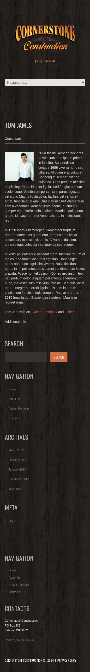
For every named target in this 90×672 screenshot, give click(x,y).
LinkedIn (71, 312)
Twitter (36, 312)
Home (12, 389)
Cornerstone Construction (23, 660)
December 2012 (18, 479)
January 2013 (17, 469)
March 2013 (16, 450)
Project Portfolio (18, 408)
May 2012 (14, 489)
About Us (14, 399)
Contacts (14, 418)
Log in (12, 521)
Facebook (49, 312)
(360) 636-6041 (45, 60)
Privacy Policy (66, 660)
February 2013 (17, 460)
